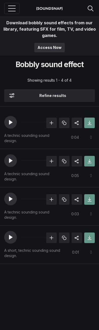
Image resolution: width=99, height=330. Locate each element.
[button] (10, 122)
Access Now (49, 47)
